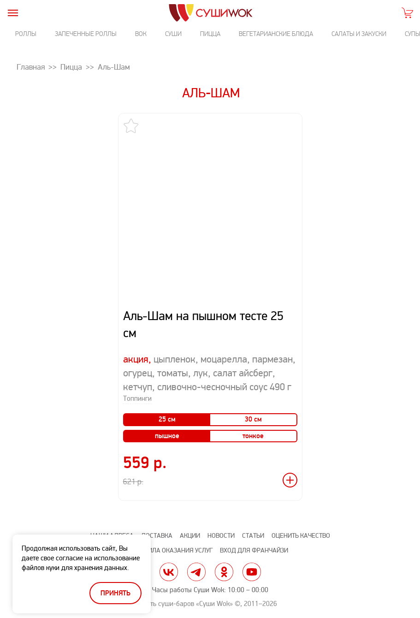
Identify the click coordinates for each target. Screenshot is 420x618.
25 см (167, 419)
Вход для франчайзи (254, 550)
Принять (115, 593)
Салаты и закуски (358, 34)
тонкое (253, 436)
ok (224, 572)
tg (196, 572)
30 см (253, 419)
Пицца (210, 34)
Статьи (253, 536)
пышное (167, 436)
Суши (173, 34)
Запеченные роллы (86, 34)
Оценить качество (301, 536)
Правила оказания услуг (172, 550)
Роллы (25, 34)
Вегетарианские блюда (276, 34)
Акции (190, 536)
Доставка (156, 536)
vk (169, 572)
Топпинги (137, 398)
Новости (221, 536)
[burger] (12, 12)
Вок (141, 34)
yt (252, 572)
